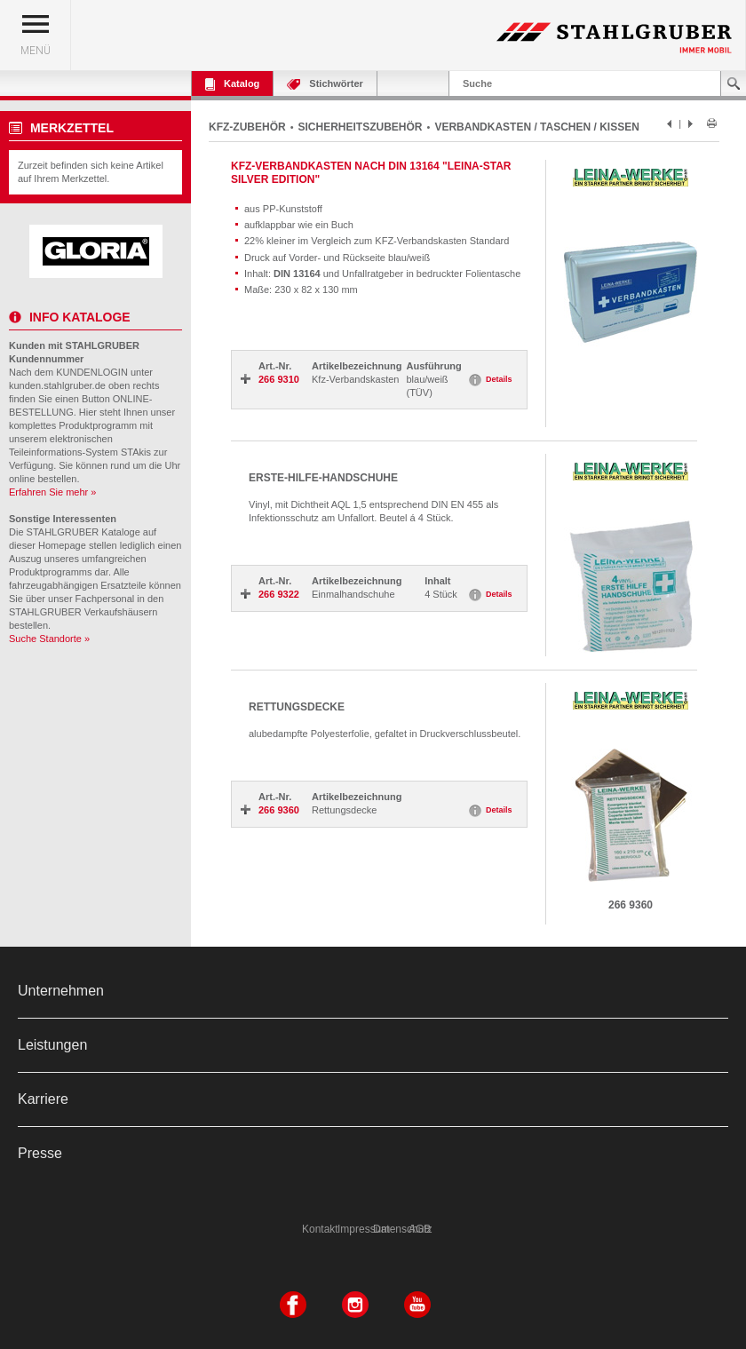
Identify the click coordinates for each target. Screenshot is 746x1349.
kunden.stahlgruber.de (57, 385)
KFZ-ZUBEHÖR (247, 127)
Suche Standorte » (49, 638)
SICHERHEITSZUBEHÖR (360, 127)
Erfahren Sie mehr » (52, 492)
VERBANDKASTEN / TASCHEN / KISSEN (536, 127)
